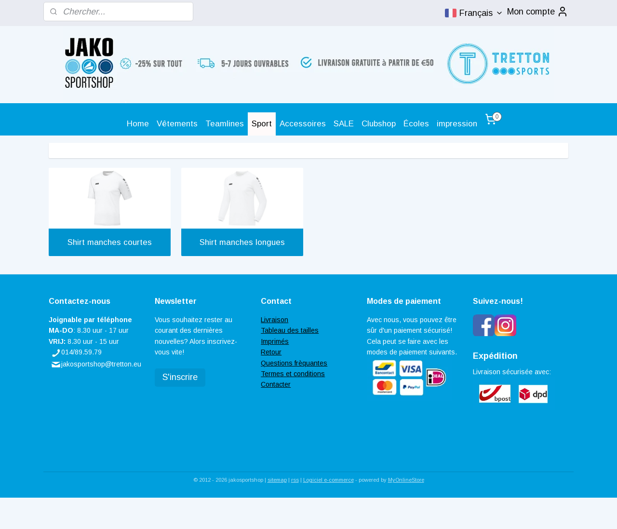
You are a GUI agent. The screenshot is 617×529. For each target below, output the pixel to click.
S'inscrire (180, 377)
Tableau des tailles (290, 330)
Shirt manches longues (242, 242)
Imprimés (275, 341)
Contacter (276, 384)
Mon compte (537, 11)
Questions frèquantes (294, 363)
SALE (344, 123)
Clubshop (379, 123)
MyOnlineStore (406, 480)
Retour (271, 352)
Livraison (274, 320)
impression (457, 123)
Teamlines (224, 123)
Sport (262, 123)
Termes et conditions (293, 374)
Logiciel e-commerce (328, 480)
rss (295, 480)
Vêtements (177, 123)
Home (138, 123)
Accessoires (303, 123)
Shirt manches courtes (109, 242)
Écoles (416, 123)
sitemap (277, 480)
